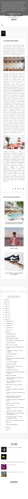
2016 (6, 317)
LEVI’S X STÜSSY (14, 248)
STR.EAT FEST (10, 405)
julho (7, 332)
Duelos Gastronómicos (12, 424)
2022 (6, 304)
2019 (6, 310)
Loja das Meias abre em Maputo (14, 411)
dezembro (9, 321)
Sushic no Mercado (11, 375)
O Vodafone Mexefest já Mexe (14, 447)
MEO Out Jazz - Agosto (12, 344)
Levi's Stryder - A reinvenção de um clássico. (14, 274)
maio (7, 429)
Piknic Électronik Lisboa (12, 338)
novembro (9, 323)
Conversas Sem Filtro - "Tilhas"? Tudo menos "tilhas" (14, 417)
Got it (18, 14)
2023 (6, 301)
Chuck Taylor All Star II (12, 354)
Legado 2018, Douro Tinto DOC (15, 472)
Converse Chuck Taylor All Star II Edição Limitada (13, 462)
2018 (6, 312)
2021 (6, 306)
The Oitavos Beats (10, 334)
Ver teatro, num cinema (12, 369)
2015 (6, 319)
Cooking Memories (17, 90)
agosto (8, 329)
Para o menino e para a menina (14, 384)
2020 (6, 308)
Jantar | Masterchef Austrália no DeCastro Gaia (14, 382)
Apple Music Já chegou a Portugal (15, 420)
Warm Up (8, 422)
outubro (8, 325)
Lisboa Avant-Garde (11, 364)
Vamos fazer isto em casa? (13, 403)
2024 (6, 299)
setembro (8, 327)
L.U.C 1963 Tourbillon (11, 362)
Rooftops (8, 386)
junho (7, 427)
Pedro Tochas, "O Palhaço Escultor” (15, 340)
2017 (6, 315)
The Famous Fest (11, 464)
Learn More (11, 14)
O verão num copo (10, 342)
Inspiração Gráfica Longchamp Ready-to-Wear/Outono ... (14, 396)
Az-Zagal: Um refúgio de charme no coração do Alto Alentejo (14, 223)
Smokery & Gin (10, 356)
